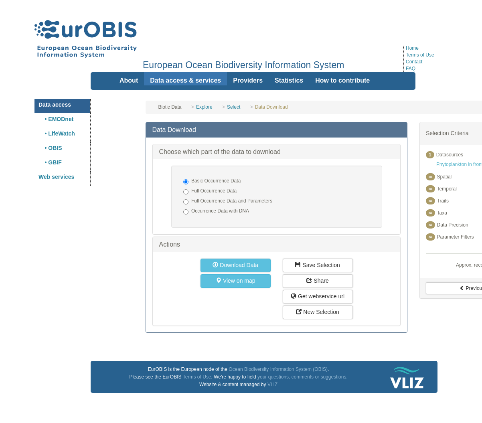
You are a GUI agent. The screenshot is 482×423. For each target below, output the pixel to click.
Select (233, 107)
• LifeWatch (56, 133)
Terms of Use (420, 55)
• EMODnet (55, 119)
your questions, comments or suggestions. (302, 377)
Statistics (289, 80)
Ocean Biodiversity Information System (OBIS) (278, 369)
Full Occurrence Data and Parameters (227, 201)
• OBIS (50, 148)
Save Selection (317, 265)
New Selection (317, 312)
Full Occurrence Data (210, 191)
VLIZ (272, 384)
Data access (54, 104)
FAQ (410, 68)
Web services (56, 177)
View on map (235, 280)
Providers (248, 80)
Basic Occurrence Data (212, 181)
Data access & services (185, 80)
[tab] (276, 130)
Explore (204, 107)
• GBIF (50, 162)
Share (317, 280)
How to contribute (342, 80)
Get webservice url (317, 296)
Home (412, 48)
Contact (414, 62)
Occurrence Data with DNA (216, 211)
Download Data (235, 265)
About (128, 80)
